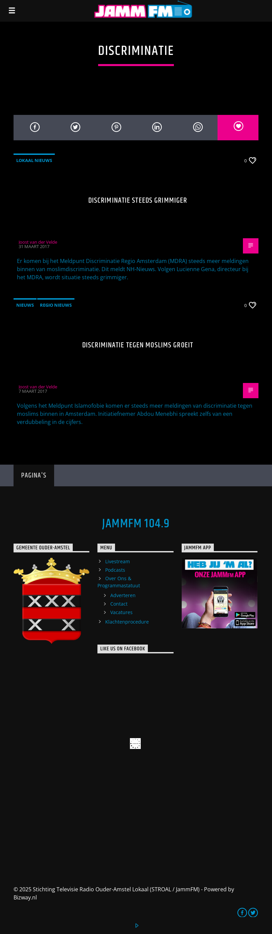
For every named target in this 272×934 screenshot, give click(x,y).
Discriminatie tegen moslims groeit (137, 345)
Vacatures (121, 612)
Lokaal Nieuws (34, 160)
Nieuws (25, 305)
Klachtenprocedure (127, 621)
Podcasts (115, 570)
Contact (119, 604)
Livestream (117, 561)
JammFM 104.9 (135, 524)
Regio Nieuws (56, 305)
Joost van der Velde (38, 242)
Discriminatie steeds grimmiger (137, 200)
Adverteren (123, 595)
